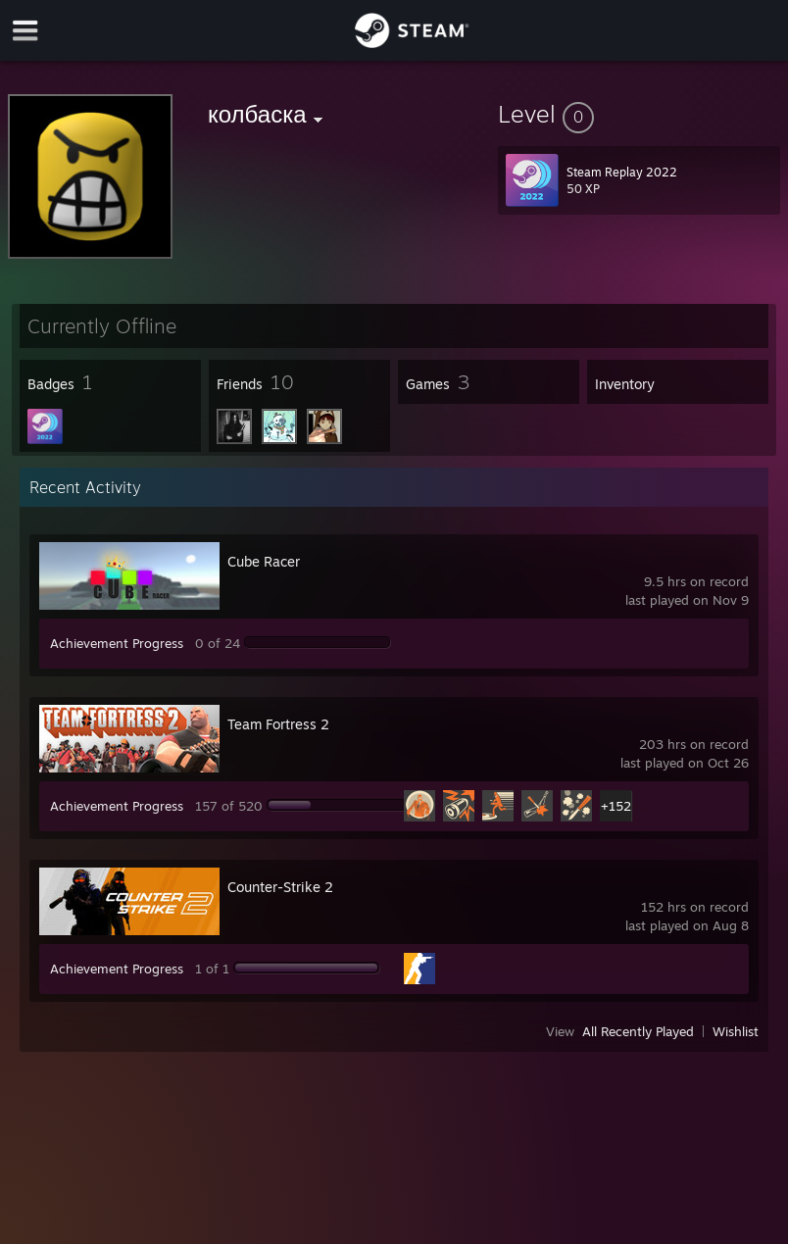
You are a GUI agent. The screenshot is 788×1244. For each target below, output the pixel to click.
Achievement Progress (116, 643)
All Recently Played (638, 1031)
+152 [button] (616, 806)
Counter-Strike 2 (280, 886)
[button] (639, 113)
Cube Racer (263, 561)
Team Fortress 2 (278, 724)
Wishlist (736, 1031)
